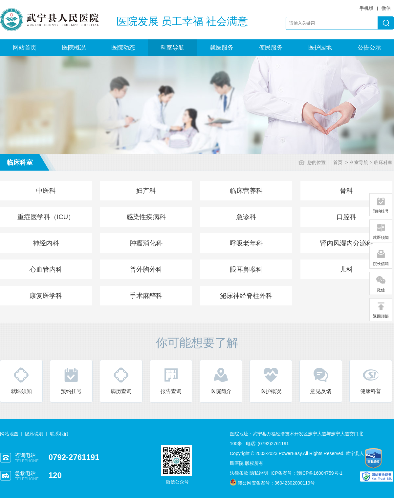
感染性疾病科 (146, 216)
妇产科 (146, 190)
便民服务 (271, 47)
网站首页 (24, 47)
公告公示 (369, 47)
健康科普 (370, 380)
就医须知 (21, 380)
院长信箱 (381, 257)
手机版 (366, 8)
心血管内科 (46, 269)
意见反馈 (320, 380)
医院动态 (123, 47)
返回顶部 (381, 310)
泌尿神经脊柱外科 (246, 295)
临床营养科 (246, 190)
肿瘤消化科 (146, 243)
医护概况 (270, 380)
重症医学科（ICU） (46, 216)
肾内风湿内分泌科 (346, 243)
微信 (381, 283)
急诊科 (246, 216)
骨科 (346, 190)
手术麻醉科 (146, 295)
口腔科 (346, 216)
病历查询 (121, 380)
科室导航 (172, 47)
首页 (337, 162)
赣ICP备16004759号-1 (319, 473)
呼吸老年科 (246, 243)
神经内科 (46, 243)
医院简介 (220, 380)
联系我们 (59, 433)
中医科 (46, 190)
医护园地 (320, 47)
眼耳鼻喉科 (246, 269)
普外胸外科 (146, 269)
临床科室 (383, 162)
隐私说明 (34, 433)
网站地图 (9, 433)
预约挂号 (71, 380)
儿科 (346, 269)
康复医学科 (46, 295)
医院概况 (74, 47)
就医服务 (221, 47)
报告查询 (171, 380)
